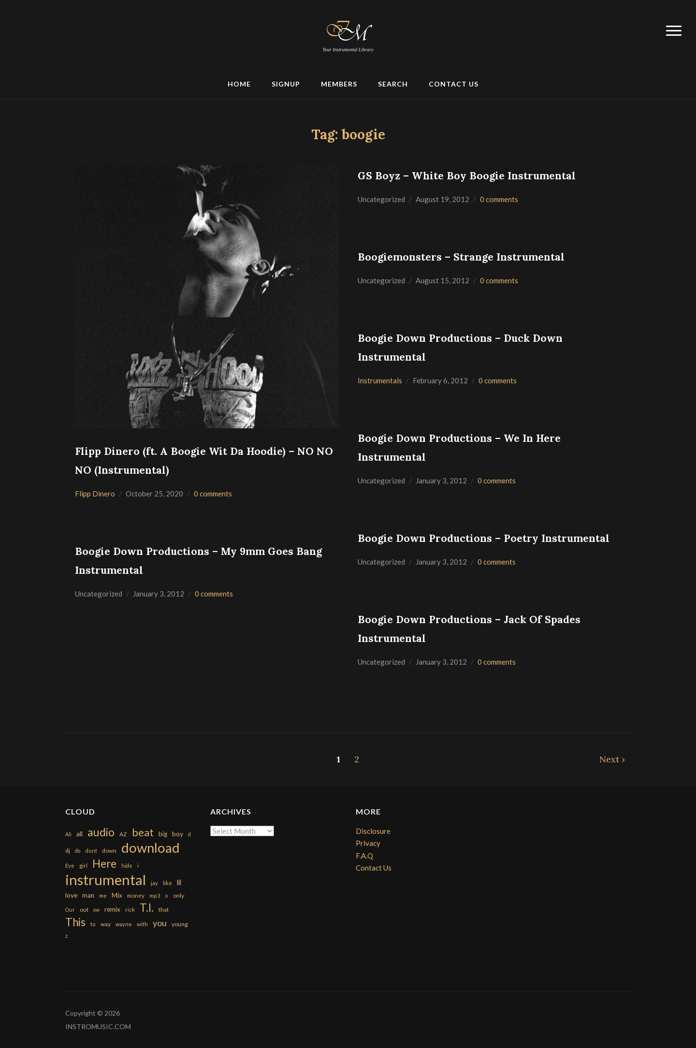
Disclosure (373, 831)
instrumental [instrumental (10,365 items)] (105, 879)
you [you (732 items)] (160, 922)
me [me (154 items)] (103, 895)
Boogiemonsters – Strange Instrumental (461, 256)
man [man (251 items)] (88, 895)
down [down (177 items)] (109, 850)
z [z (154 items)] (66, 935)
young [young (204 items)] (180, 924)
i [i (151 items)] (138, 865)
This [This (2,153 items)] (75, 922)
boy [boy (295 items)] (177, 834)
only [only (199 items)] (178, 895)
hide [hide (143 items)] (126, 865)
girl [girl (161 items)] (83, 865)
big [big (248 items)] (163, 834)
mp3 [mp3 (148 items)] (154, 895)
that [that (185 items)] (164, 909)
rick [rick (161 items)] (130, 909)
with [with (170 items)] (142, 924)
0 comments (213, 493)
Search (393, 84)
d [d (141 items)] (189, 834)
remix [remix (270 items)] (112, 909)
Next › (612, 759)
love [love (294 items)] (71, 895)
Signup (286, 84)
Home (239, 84)
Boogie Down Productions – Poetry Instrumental (483, 538)
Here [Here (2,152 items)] (104, 863)
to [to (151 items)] (93, 924)
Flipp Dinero (95, 493)
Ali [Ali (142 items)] (68, 834)
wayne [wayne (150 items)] (124, 924)
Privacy (368, 843)
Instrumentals (380, 380)
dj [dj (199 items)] (67, 850)
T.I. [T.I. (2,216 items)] (147, 907)
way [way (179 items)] (106, 924)
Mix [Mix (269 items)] (117, 895)
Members (339, 84)
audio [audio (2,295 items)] (101, 832)
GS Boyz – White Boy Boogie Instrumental (467, 175)
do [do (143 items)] (77, 850)
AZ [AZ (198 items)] (123, 834)
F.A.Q (364, 855)
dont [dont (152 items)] (91, 850)
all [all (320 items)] (79, 834)
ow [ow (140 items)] (96, 909)
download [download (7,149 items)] (150, 848)
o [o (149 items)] (166, 895)
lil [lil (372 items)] (179, 882)
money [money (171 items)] (136, 895)
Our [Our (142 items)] (70, 909)
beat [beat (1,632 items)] (143, 832)
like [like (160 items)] (167, 883)
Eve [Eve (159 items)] (69, 865)
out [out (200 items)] (84, 909)
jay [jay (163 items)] (154, 883)
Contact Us (453, 84)
